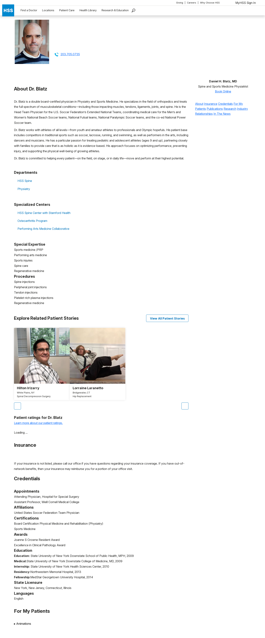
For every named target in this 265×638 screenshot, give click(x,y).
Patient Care (67, 10)
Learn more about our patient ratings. (38, 423)
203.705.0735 (70, 54)
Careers (191, 2)
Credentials (225, 104)
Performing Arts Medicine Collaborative (43, 229)
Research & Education (115, 10)
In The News (222, 114)
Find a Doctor (29, 10)
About (199, 104)
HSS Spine (24, 181)
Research (230, 109)
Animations (22, 623)
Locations (48, 10)
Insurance (210, 104)
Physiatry (23, 189)
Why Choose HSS (210, 2)
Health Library (88, 10)
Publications (215, 109)
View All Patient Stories (167, 318)
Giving (179, 2)
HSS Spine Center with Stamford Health (43, 213)
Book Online (223, 91)
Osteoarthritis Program (32, 221)
